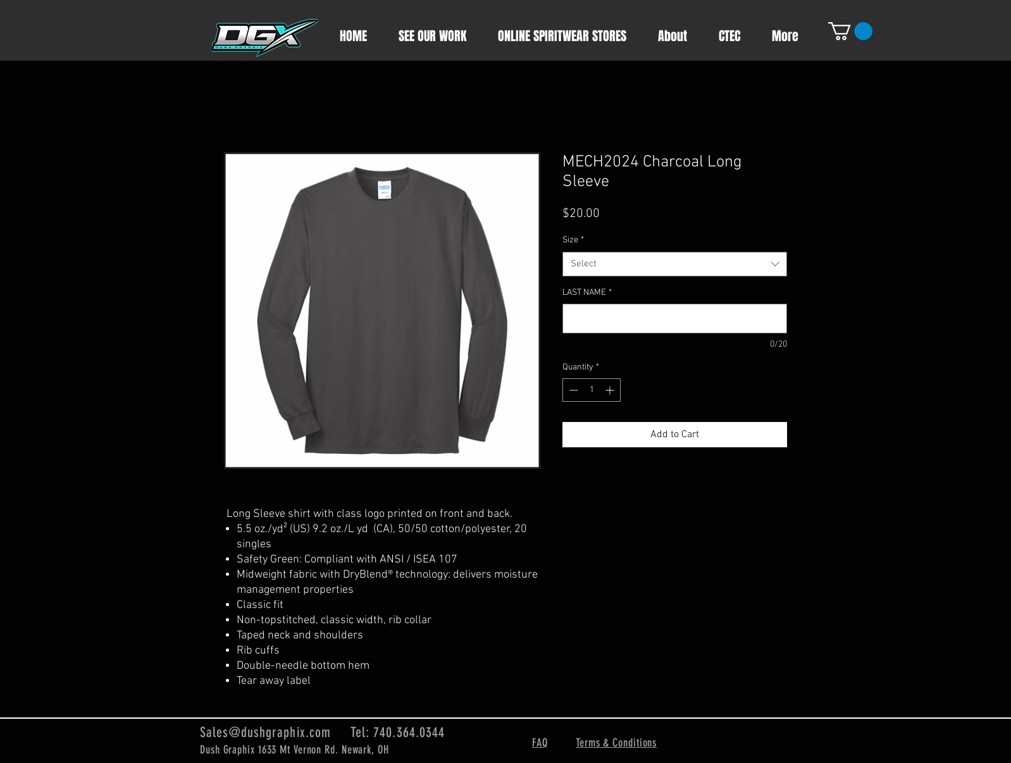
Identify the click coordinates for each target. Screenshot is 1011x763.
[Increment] (611, 390)
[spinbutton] (591, 390)
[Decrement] (572, 390)
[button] (850, 31)
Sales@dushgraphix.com (265, 732)
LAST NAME (587, 292)
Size (573, 240)
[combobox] (674, 264)
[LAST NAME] (674, 318)
